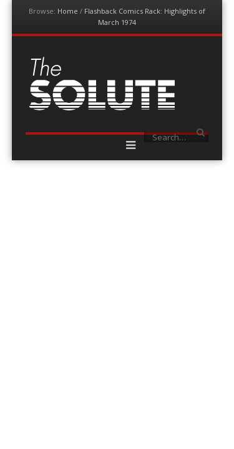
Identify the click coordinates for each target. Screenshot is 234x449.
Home (67, 11)
